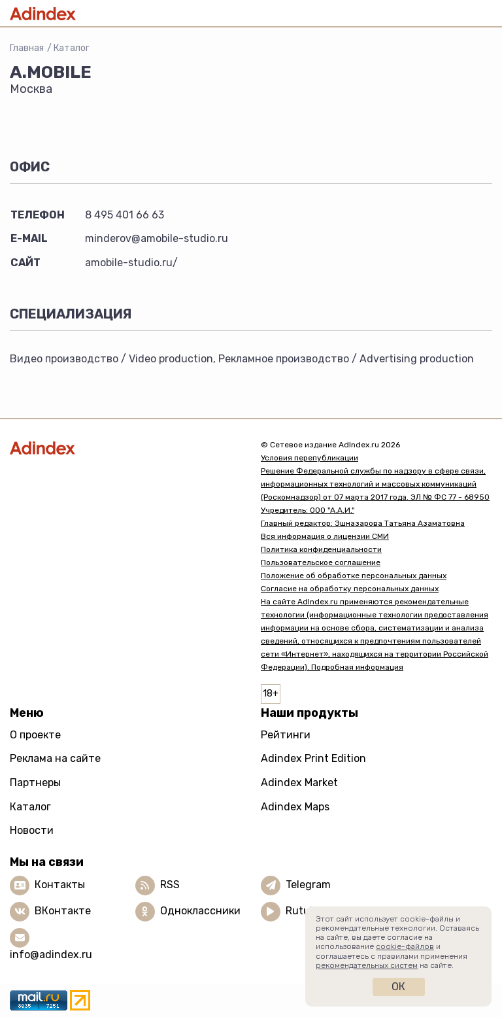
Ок (398, 986)
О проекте (35, 735)
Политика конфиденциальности (321, 549)
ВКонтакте (63, 911)
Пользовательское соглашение (320, 562)
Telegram (308, 884)
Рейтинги (285, 735)
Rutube (304, 911)
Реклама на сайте (55, 758)
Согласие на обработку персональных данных (350, 588)
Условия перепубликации (309, 457)
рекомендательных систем (367, 965)
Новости (32, 830)
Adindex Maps (295, 807)
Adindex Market (299, 782)
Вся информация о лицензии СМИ (325, 536)
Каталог (72, 48)
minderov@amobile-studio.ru (156, 238)
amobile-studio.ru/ (131, 262)
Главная (27, 48)
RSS (170, 884)
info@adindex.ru (51, 954)
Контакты (60, 884)
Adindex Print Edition (313, 758)
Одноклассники (200, 911)
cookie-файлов (405, 946)
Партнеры (35, 782)
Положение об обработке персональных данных (353, 575)
